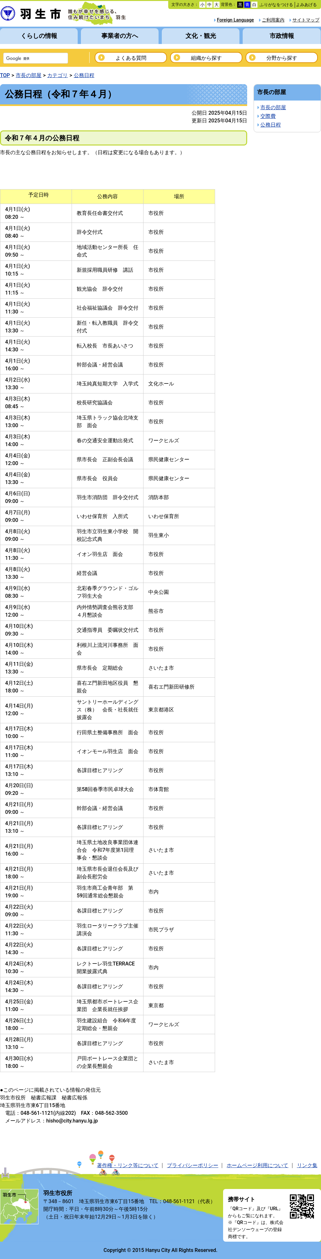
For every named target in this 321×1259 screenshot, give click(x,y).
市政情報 (282, 36)
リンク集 (307, 1165)
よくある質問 (131, 58)
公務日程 (84, 75)
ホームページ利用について (257, 1165)
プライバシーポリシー (192, 1165)
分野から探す (281, 58)
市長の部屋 (28, 75)
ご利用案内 (273, 20)
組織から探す (206, 58)
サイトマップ (305, 20)
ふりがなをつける (276, 4)
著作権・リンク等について (128, 1165)
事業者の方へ (119, 36)
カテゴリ (57, 75)
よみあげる (306, 4)
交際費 (268, 116)
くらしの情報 (39, 36)
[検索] (27, 59)
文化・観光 (201, 36)
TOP (5, 75)
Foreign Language (235, 20)
